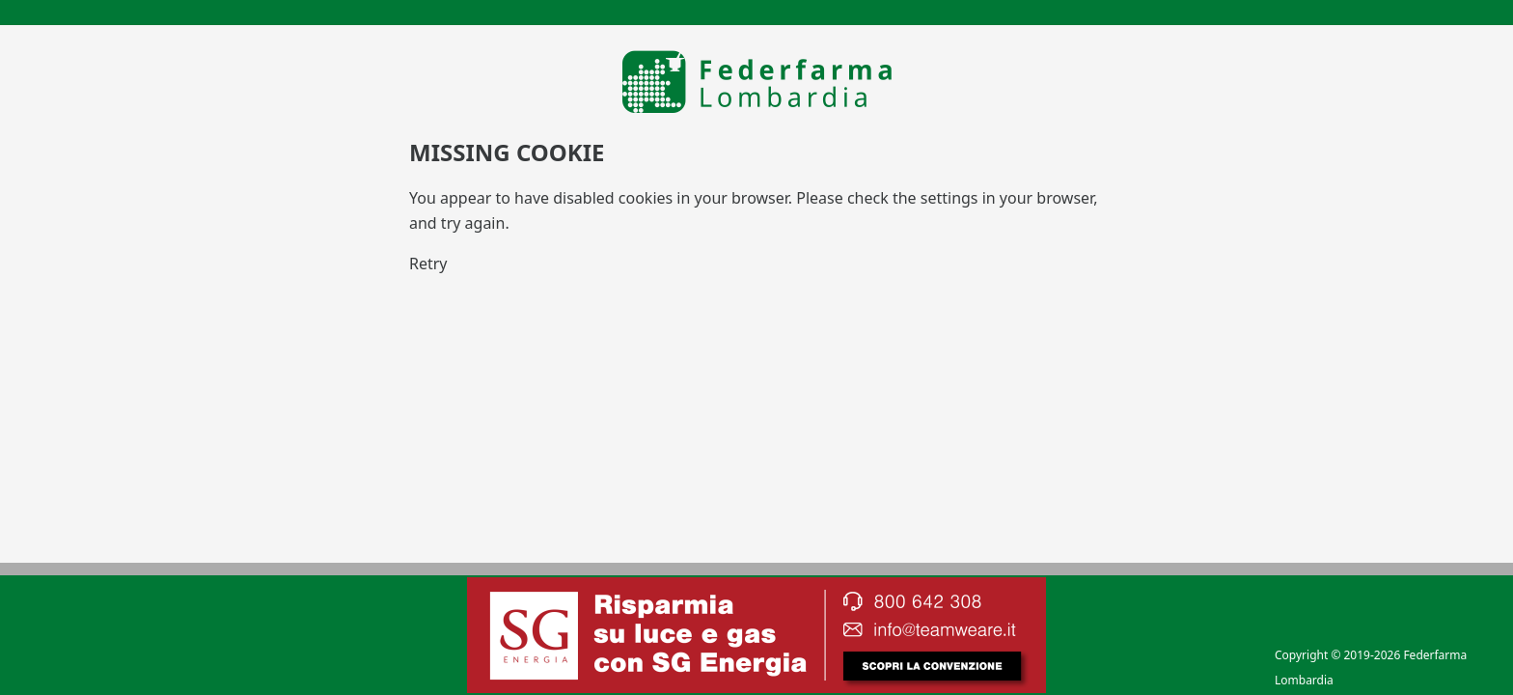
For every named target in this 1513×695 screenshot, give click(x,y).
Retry (428, 263)
